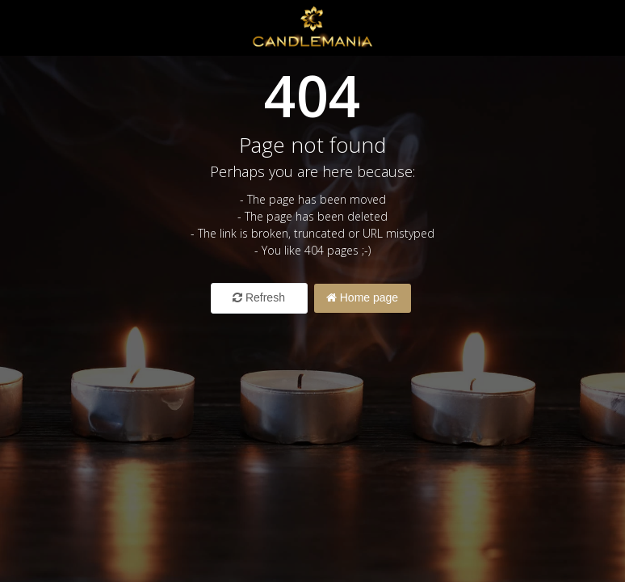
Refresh (259, 297)
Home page (362, 297)
